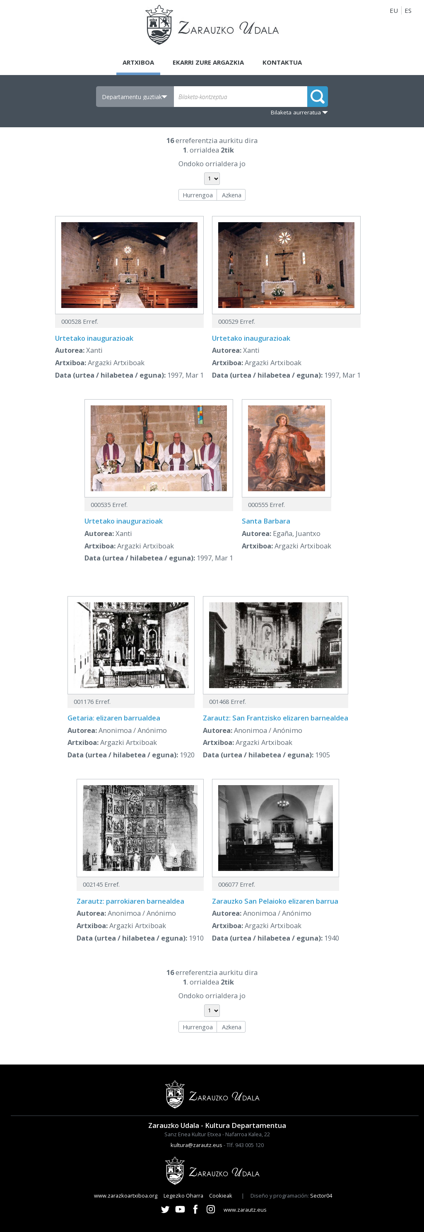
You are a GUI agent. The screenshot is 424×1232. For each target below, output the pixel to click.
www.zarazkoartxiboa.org (125, 1195)
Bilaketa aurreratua (296, 112)
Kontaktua (282, 62)
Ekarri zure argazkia (208, 62)
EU (394, 10)
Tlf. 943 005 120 (245, 1145)
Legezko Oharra (183, 1195)
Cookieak (220, 1195)
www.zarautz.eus (245, 1209)
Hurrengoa (198, 195)
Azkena (231, 195)
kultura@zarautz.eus (196, 1145)
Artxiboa (138, 62)
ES (408, 10)
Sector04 (321, 1195)
